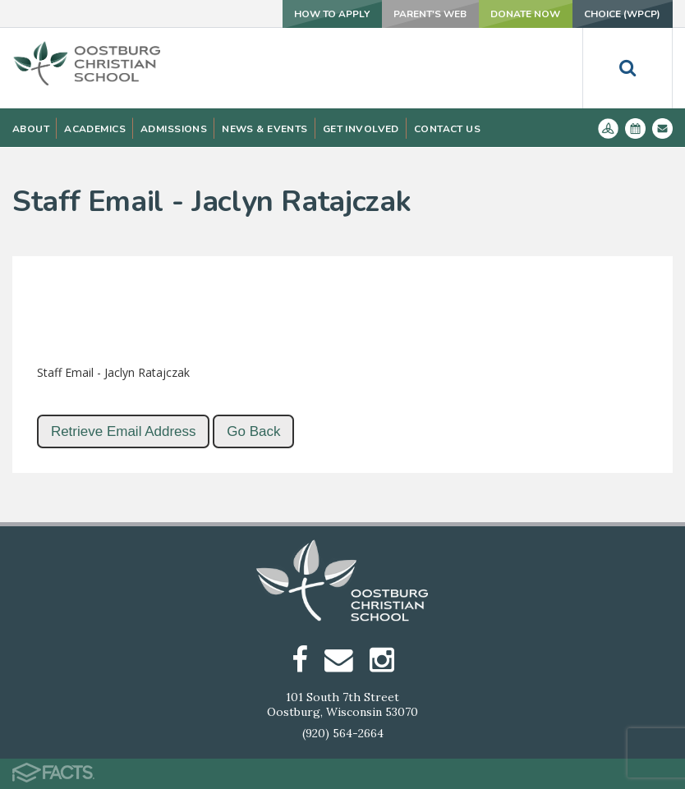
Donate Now (524, 14)
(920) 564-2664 (343, 733)
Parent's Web (428, 14)
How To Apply (329, 14)
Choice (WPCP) (622, 14)
